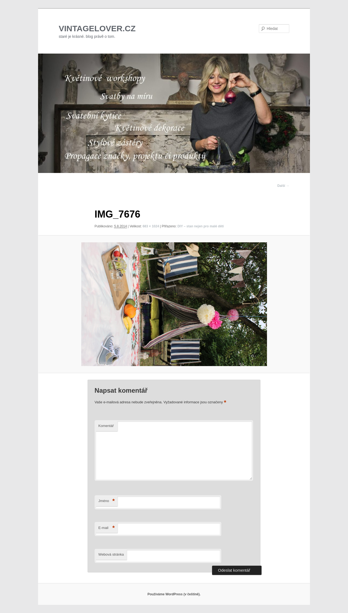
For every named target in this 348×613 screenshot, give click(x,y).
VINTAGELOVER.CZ (97, 28)
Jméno (106, 501)
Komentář (106, 426)
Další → (283, 186)
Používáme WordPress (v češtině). (173, 594)
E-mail (106, 528)
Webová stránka (111, 554)
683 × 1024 (150, 226)
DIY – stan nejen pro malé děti (201, 226)
